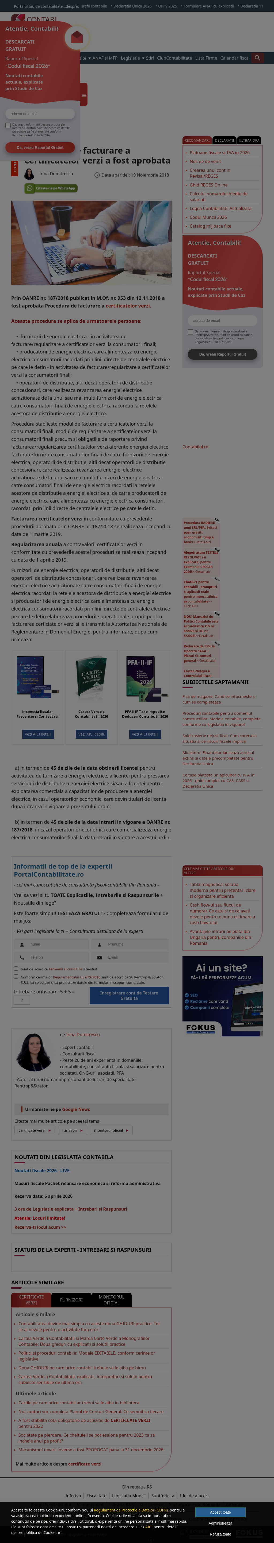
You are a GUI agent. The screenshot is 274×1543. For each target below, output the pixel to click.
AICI (149, 1526)
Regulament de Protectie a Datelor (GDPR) (131, 1510)
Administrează (221, 1523)
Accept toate (220, 1512)
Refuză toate (220, 1534)
